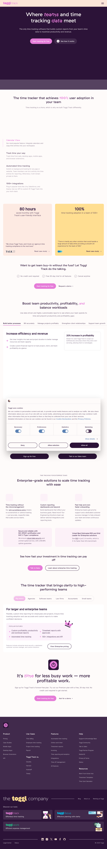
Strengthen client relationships (73, 323)
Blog (79, 799)
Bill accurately (29, 323)
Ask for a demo (65, 698)
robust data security (34, 538)
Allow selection (53, 445)
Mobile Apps (7, 746)
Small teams (86, 599)
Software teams (45, 599)
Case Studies (7, 742)
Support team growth (97, 323)
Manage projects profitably (48, 323)
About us (87, 799)
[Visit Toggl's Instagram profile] (47, 839)
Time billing (29, 738)
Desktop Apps (7, 750)
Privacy (81, 758)
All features (55, 766)
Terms (87, 758)
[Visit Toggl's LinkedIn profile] (42, 839)
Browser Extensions (9, 754)
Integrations (55, 758)
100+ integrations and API (52, 637)
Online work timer (57, 742)
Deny (23, 445)
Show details (90, 439)
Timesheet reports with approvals (51, 631)
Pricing (5, 738)
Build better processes (12, 323)
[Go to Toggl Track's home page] (10, 3)
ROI (76, 538)
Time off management (58, 762)
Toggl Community (84, 742)
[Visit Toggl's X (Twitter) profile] (51, 839)
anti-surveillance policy (17, 510)
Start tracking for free (41, 41)
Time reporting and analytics (60, 754)
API (4, 758)
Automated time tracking (21, 637)
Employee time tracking (33, 742)
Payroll (28, 750)
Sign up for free (29, 456)
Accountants (73, 599)
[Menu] (102, 3)
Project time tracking (33, 746)
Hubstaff (29, 769)
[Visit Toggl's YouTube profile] (55, 839)
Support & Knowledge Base (88, 738)
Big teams (20, 598)
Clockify (28, 762)
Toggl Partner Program (86, 750)
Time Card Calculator (85, 781)
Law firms (60, 599)
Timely (28, 773)
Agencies (31, 599)
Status (81, 762)
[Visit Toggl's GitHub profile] (64, 839)
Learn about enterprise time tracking (62, 568)
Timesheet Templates (86, 777)
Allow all (84, 445)
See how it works (65, 41)
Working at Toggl (98, 799)
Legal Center (7, 843)
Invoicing (54, 750)
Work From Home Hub (86, 773)
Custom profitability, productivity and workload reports (24, 631)
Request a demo (65, 286)
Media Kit (82, 754)
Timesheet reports (57, 746)
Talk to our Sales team (77, 456)
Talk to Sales (35, 568)
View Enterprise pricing (59, 646)
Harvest (28, 766)
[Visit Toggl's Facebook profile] (60, 839)
